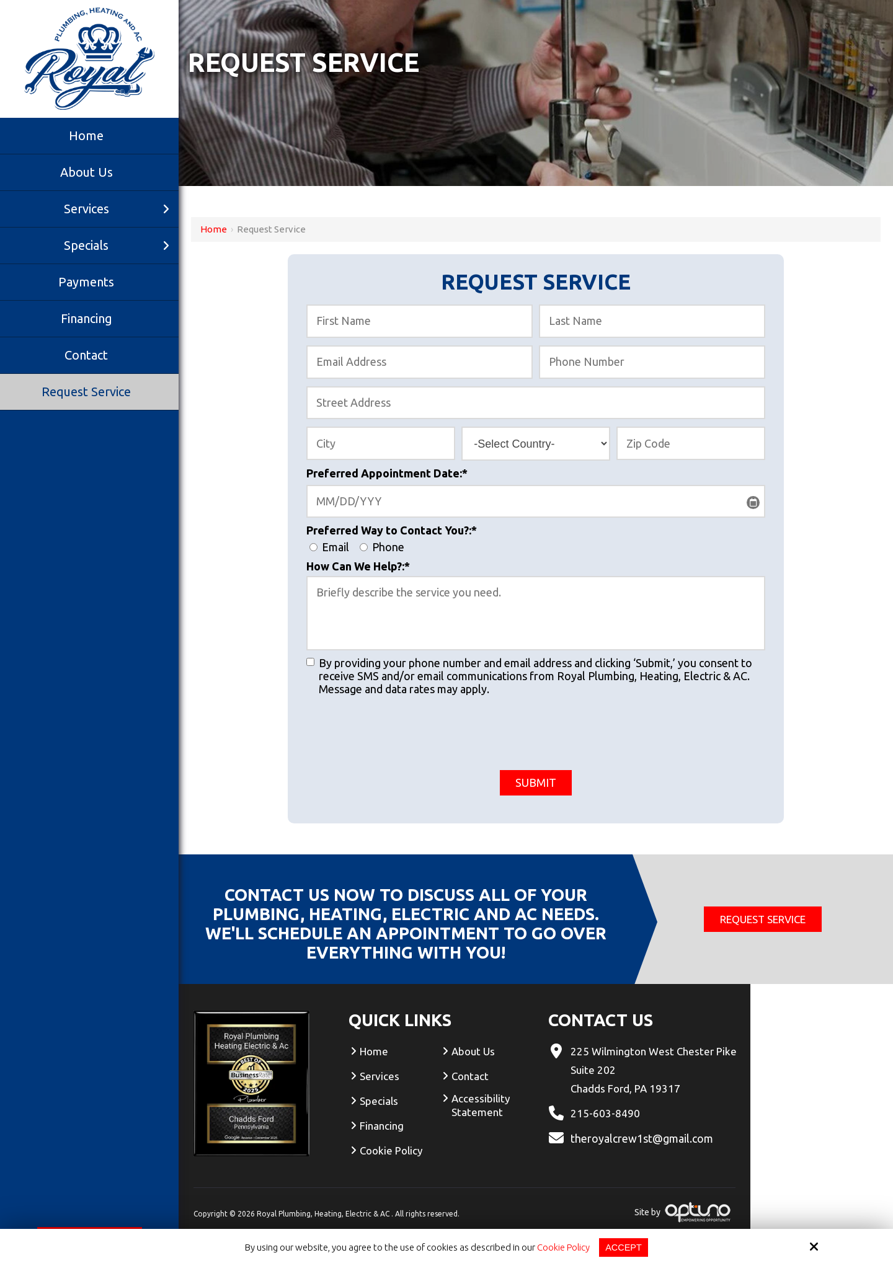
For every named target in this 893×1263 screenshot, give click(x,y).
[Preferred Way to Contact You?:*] (313, 547)
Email (333, 547)
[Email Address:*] (419, 362)
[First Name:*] (419, 321)
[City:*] (380, 443)
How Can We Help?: (358, 566)
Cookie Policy (563, 1247)
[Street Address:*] (535, 403)
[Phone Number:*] (652, 362)
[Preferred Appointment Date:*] (535, 501)
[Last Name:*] (652, 321)
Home (213, 229)
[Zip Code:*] (690, 443)
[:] (310, 662)
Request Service (763, 919)
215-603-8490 (605, 1113)
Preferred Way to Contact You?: (391, 530)
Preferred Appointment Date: (387, 473)
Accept (624, 1247)
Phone (384, 547)
